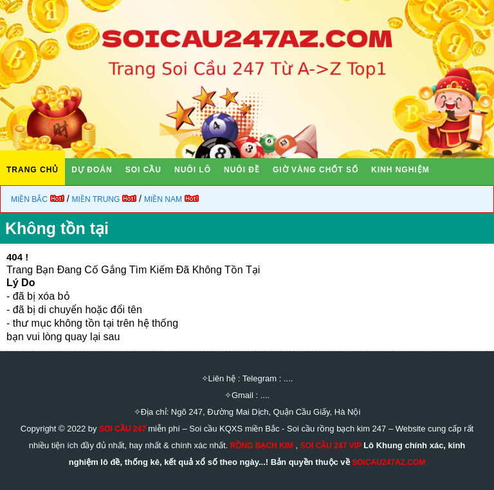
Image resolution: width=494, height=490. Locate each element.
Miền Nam (163, 199)
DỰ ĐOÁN (91, 169)
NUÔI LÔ (192, 169)
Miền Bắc (29, 199)
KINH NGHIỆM (400, 169)
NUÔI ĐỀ (242, 169)
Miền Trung (96, 199)
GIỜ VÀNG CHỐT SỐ (315, 169)
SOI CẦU (143, 169)
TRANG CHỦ (32, 169)
